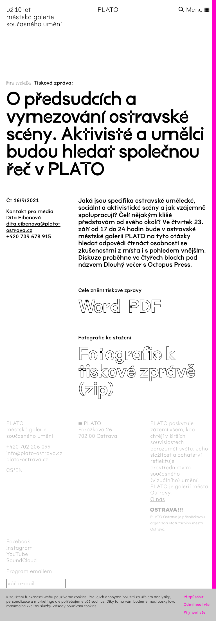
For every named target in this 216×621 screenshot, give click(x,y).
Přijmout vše (194, 612)
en (18, 470)
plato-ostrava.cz (27, 459)
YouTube (17, 554)
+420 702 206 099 (28, 447)
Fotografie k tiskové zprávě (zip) (136, 371)
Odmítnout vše (197, 604)
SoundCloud (21, 560)
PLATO (108, 9)
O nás (157, 499)
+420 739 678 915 (28, 236)
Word (99, 307)
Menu (198, 9)
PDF (145, 307)
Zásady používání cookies (74, 606)
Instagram (19, 548)
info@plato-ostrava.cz (34, 453)
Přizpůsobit (193, 597)
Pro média (18, 83)
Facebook (18, 541)
